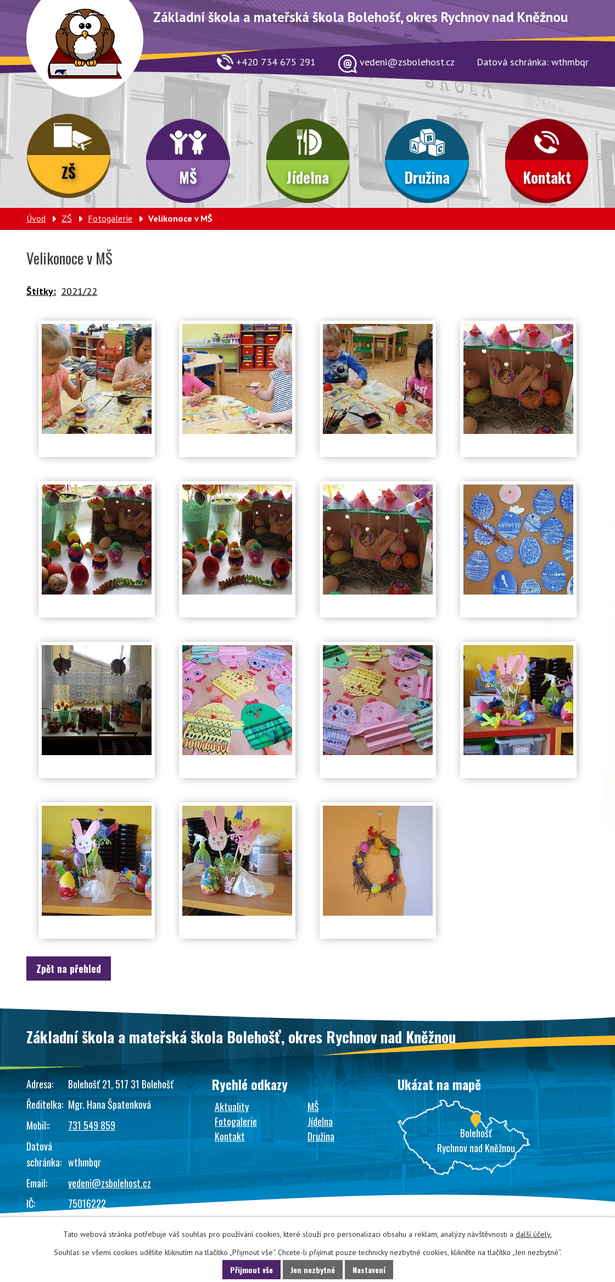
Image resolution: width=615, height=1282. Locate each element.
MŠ (188, 177)
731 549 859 (91, 1125)
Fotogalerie (110, 218)
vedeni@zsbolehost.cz (109, 1183)
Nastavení (369, 1269)
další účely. (534, 1234)
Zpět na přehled (68, 968)
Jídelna (308, 177)
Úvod (36, 218)
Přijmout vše (251, 1269)
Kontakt (547, 177)
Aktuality (232, 1106)
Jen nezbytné (312, 1269)
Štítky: (41, 291)
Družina (427, 177)
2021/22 (79, 291)
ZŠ (69, 172)
